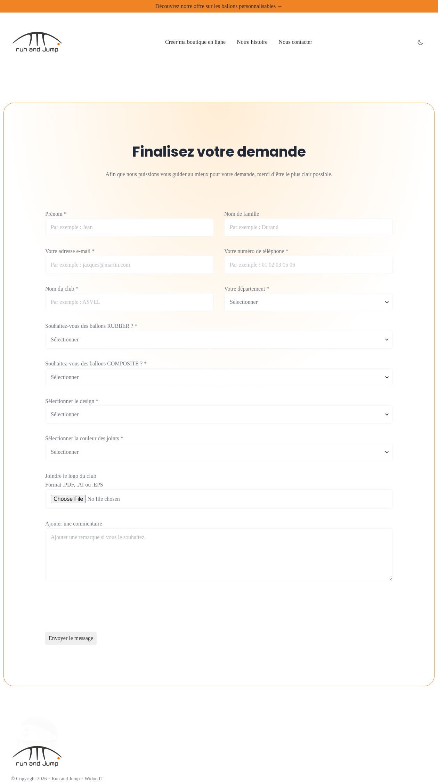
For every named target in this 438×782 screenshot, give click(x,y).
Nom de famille (241, 214)
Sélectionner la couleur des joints (84, 438)
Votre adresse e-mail (70, 251)
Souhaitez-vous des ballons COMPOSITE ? (96, 363)
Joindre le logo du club (70, 476)
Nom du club (62, 289)
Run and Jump (65, 778)
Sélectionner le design (71, 401)
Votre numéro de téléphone (256, 251)
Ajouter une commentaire (73, 524)
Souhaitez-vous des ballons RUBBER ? (91, 326)
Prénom (56, 214)
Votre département (246, 289)
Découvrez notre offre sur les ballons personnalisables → (219, 6)
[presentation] (98, 607)
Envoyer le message (71, 638)
